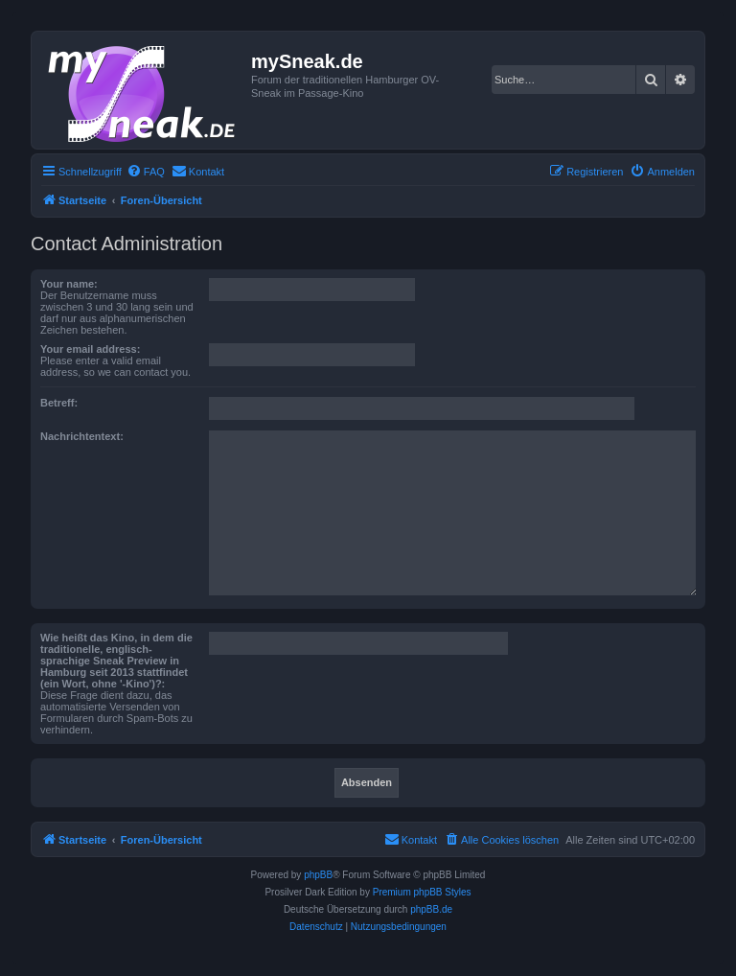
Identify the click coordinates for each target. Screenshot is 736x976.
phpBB (318, 875)
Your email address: (90, 349)
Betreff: (59, 402)
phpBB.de (431, 909)
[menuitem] (145, 171)
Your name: (69, 284)
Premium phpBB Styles (422, 892)
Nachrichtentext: (82, 436)
